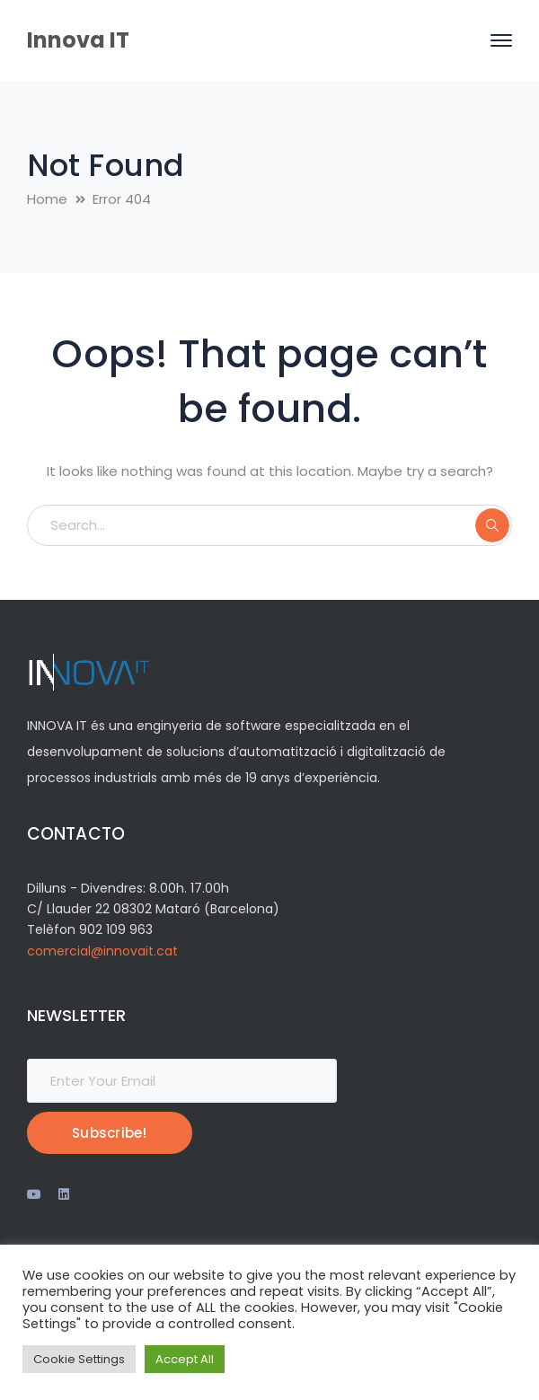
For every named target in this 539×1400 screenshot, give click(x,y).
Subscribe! (109, 1132)
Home (47, 198)
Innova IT (78, 40)
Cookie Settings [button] (79, 1359)
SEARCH (492, 525)
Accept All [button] (184, 1359)
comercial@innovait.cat (102, 951)
